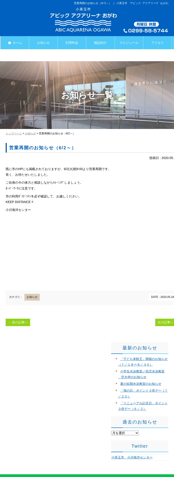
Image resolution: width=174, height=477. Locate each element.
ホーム (14, 42)
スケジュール (129, 42)
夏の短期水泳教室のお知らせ (140, 384)
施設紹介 (100, 42)
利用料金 (72, 42)
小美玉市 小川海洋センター (132, 457)
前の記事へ (18, 322)
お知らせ (43, 42)
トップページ (14, 133)
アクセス (157, 42)
